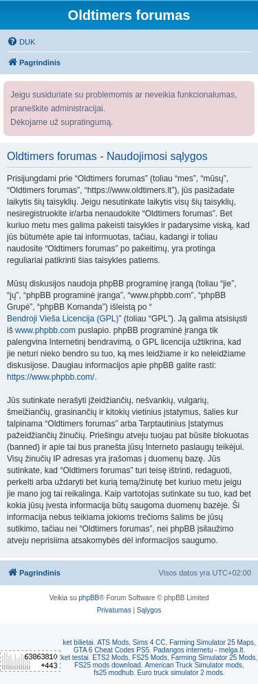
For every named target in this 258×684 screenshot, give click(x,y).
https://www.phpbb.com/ (50, 377)
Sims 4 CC (149, 642)
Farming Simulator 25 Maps (211, 642)
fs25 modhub (113, 672)
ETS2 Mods (110, 657)
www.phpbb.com (45, 330)
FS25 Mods (149, 657)
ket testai (75, 657)
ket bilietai (78, 642)
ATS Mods (113, 642)
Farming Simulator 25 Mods (213, 657)
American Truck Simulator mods (193, 665)
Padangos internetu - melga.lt (198, 650)
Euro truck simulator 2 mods (181, 672)
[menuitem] (21, 42)
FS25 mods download (107, 665)
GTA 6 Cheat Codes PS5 (111, 650)
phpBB (88, 598)
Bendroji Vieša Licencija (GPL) (63, 318)
